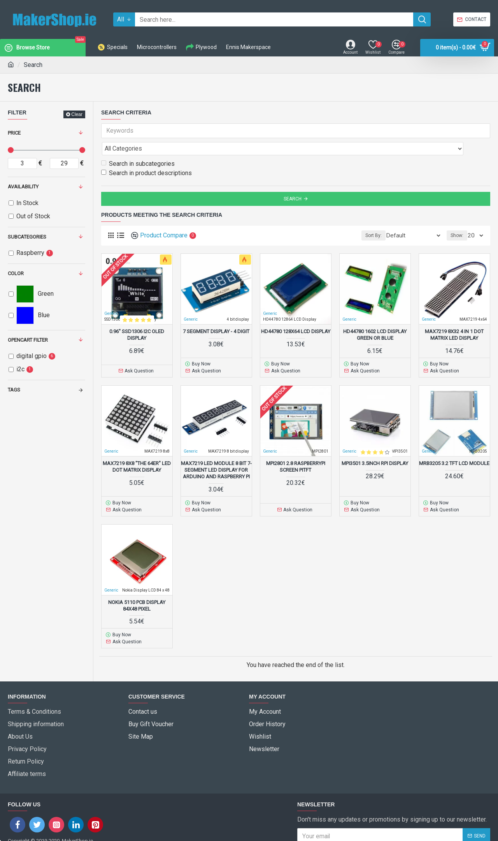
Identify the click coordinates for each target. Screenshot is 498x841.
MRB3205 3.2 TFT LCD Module (454, 445)
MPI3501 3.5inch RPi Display (375, 445)
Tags (14, 390)
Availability (23, 187)
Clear (76, 114)
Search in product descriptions (146, 156)
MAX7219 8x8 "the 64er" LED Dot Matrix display (137, 448)
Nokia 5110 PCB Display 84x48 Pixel (136, 585)
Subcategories (27, 237)
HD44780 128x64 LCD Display (295, 314)
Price (14, 133)
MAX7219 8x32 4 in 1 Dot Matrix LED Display (454, 317)
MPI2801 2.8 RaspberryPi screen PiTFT (295, 448)
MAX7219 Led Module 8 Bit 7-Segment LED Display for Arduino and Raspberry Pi (216, 451)
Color (16, 273)
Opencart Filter (28, 340)
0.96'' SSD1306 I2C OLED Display (136, 317)
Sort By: (387, 218)
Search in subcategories (138, 146)
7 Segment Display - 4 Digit (216, 314)
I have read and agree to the (360, 810)
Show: (459, 218)
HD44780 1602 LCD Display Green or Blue (375, 317)
